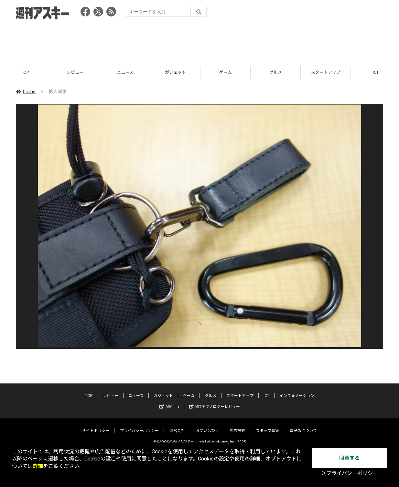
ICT (266, 390)
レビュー (75, 72)
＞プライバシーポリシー (349, 473)
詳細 (38, 466)
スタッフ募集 (267, 424)
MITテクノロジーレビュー (214, 401)
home (26, 91)
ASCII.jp (169, 401)
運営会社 (177, 424)
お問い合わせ (207, 424)
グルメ (275, 72)
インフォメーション (296, 390)
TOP (25, 72)
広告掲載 (237, 424)
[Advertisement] (199, 40)
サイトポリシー (95, 424)
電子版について (303, 424)
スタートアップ (325, 72)
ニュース (125, 72)
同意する (349, 458)
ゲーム (225, 72)
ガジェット (175, 72)
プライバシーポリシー (139, 424)
